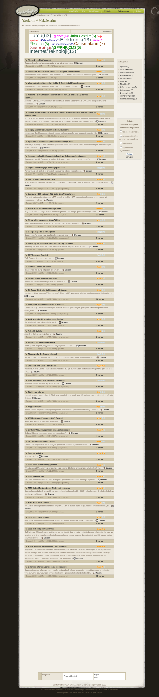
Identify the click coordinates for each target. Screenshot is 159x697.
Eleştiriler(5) (39, 44)
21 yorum (100, 215)
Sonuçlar (129, 157)
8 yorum (99, 424)
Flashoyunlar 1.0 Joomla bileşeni (42, 354)
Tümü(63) (40, 35)
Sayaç (96, 675)
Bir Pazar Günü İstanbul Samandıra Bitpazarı (47, 290)
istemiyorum (127, 143)
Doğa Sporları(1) (127, 72)
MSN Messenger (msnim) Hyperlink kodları (46, 380)
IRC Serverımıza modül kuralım (41, 442)
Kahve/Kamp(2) (50, 40)
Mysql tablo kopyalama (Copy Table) (44, 220)
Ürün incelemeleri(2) (62, 44)
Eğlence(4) (60, 36)
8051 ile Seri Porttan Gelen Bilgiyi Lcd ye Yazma (49, 488)
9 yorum (99, 471)
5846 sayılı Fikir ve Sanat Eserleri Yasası (73, 692)
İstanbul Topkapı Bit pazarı (39, 267)
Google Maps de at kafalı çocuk (41, 232)
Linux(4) (98, 40)
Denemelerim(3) (40, 47)
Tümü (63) (107, 31)
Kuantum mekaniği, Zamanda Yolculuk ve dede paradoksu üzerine (57, 156)
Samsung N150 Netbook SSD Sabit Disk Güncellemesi (51, 194)
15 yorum (100, 576)
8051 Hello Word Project (38, 517)
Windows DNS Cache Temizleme (42, 366)
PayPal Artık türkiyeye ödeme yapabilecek (46, 168)
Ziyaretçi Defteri (70, 676)
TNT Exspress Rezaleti (38, 255)
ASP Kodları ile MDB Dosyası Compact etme (47, 546)
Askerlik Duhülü (35, 331)
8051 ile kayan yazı (36, 476)
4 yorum (99, 436)
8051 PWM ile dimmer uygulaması (42, 465)
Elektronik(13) (75, 39)
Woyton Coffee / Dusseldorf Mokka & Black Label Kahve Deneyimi (57, 83)
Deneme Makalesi (35, 453)
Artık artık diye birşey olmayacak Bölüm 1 (46, 319)
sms (96, 678)
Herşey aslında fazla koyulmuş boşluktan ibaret (48, 130)
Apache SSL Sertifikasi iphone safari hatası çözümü (50, 142)
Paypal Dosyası (35, 406)
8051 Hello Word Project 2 (39, 503)
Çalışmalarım (123, 11)
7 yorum (99, 483)
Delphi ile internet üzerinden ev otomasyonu (47, 567)
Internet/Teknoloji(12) (53, 51)
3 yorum (99, 541)
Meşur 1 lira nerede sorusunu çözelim (44, 209)
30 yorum (100, 299)
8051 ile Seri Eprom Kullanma (41, 529)
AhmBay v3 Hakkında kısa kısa (41, 342)
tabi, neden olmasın (130, 132)
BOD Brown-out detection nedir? (42, 179)
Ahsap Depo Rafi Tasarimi (39, 60)
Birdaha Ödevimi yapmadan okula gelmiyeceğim (49, 430)
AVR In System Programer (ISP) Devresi (45, 418)
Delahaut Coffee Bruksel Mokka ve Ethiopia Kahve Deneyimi (54, 72)
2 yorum (99, 162)
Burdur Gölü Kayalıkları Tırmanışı (42, 278)
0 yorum (99, 66)
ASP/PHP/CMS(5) (66, 47)
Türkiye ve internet (36, 392)
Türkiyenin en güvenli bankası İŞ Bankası (46, 305)
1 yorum (99, 78)
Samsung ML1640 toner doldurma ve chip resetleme (50, 243)
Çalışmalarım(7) (89, 43)
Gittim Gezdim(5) (82, 36)
